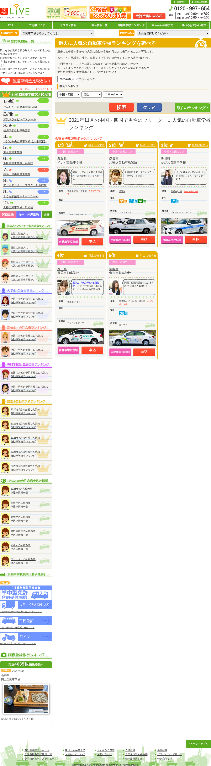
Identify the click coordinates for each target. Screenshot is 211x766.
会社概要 (180, 2)
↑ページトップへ (198, 743)
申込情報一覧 (99, 25)
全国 (46, 214)
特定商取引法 (164, 758)
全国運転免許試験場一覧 (38, 754)
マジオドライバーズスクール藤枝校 (25, 185)
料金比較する (96, 145)
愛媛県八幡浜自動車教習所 (123, 160)
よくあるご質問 (106, 750)
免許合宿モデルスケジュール (41, 758)
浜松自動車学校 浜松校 (18, 207)
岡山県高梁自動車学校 (68, 270)
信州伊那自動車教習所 (16, 130)
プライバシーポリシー (169, 754)
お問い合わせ (199, 2)
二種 (180, 191)
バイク (77, 302)
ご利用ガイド (37, 25)
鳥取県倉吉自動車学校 (120, 270)
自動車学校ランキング (130, 25)
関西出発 (8, 214)
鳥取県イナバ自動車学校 (69, 160)
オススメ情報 (68, 25)
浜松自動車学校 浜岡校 (18, 163)
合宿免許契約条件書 (136, 754)
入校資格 (130, 750)
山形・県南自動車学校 (16, 174)
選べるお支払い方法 (194, 25)
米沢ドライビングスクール (19, 119)
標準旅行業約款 (134, 758)
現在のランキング (191, 108)
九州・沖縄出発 (29, 214)
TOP (11, 25)
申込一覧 (37, 57)
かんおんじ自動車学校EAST (20, 107)
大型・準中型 (80, 191)
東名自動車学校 (12, 152)
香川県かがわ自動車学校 (173, 160)
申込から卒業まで (162, 25)
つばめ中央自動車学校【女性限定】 (25, 141)
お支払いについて (75, 754)
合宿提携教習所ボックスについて (78, 138)
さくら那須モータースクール (20, 196)
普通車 (70, 191)
